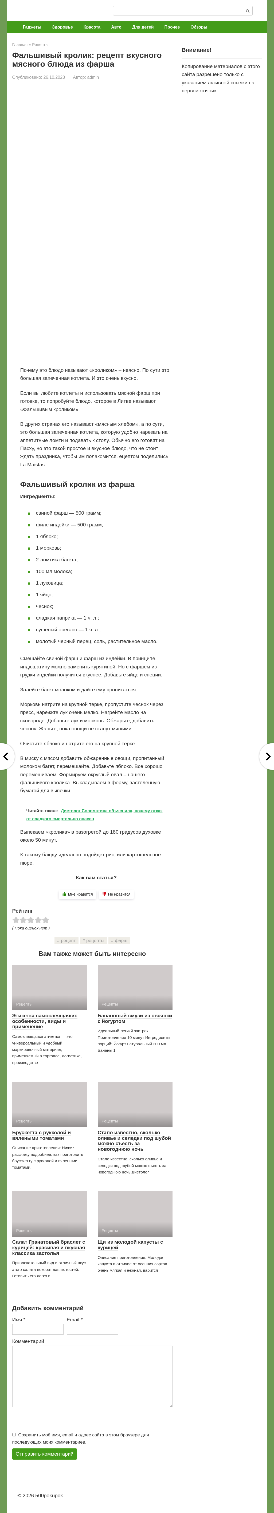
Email (75, 1319)
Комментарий (28, 1341)
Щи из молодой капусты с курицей (130, 1244)
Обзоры (198, 27)
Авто (116, 27)
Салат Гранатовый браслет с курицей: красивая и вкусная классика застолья (48, 1247)
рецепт (68, 940)
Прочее (172, 27)
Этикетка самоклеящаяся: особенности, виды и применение (45, 1021)
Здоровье (62, 27)
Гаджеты (32, 27)
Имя (19, 1319)
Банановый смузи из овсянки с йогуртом (135, 1018)
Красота (92, 27)
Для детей (143, 27)
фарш (121, 940)
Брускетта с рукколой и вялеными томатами (41, 1135)
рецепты (95, 940)
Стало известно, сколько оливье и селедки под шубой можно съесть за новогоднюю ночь (134, 1141)
